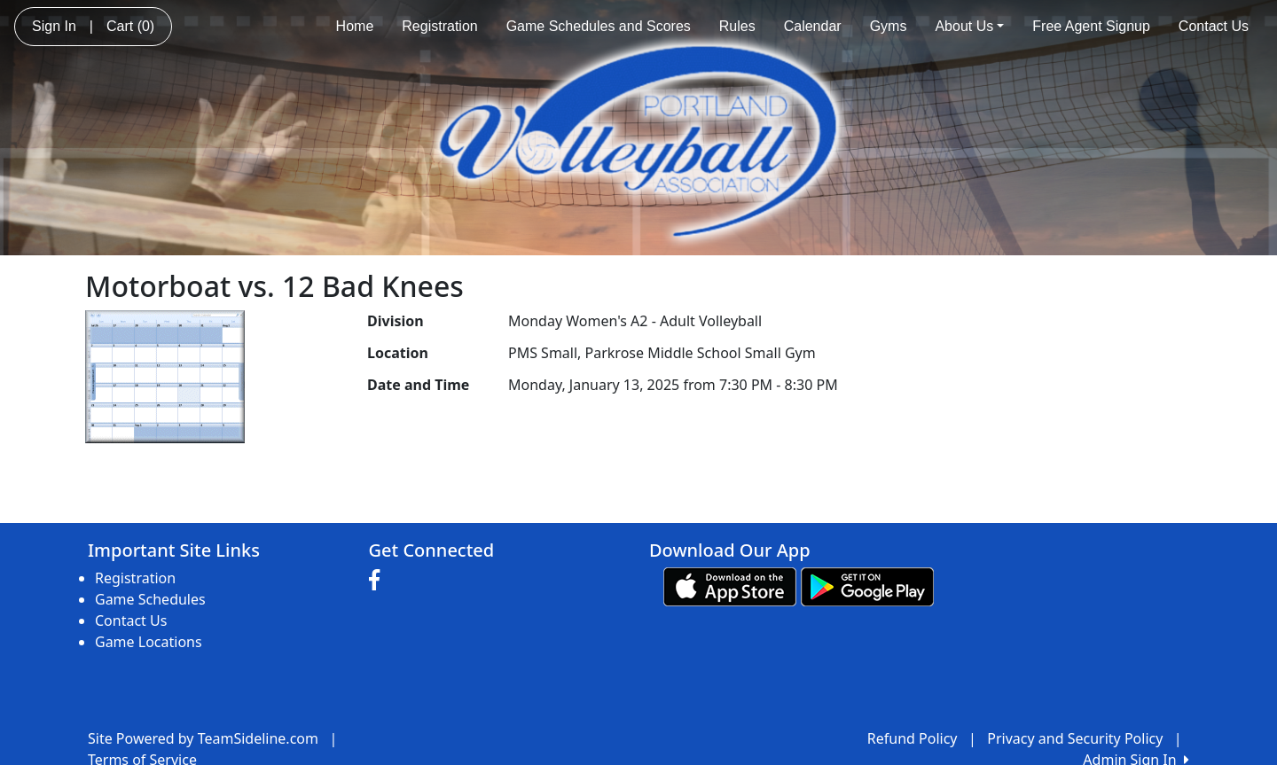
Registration (439, 26)
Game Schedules (150, 599)
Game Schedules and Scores (598, 26)
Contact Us (1214, 26)
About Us (969, 26)
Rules (737, 26)
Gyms (888, 26)
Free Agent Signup (1091, 26)
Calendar (813, 26)
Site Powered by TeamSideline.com (203, 738)
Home (355, 26)
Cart (130, 26)
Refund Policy (912, 738)
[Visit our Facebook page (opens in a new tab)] (378, 580)
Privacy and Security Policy (1075, 738)
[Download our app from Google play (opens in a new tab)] (867, 586)
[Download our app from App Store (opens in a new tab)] (729, 586)
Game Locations (148, 642)
